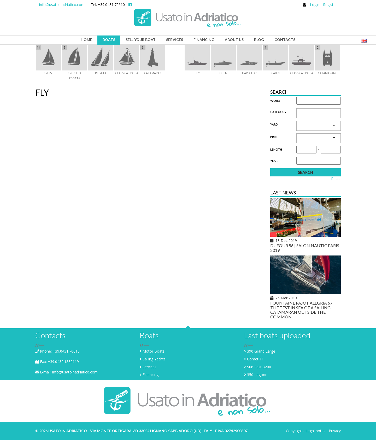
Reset (336, 178)
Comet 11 (255, 358)
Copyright (294, 430)
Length (276, 149)
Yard (274, 124)
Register (330, 4)
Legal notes (315, 430)
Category (278, 112)
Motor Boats (153, 351)
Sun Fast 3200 (259, 366)
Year (274, 160)
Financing (150, 374)
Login (314, 4)
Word (275, 100)
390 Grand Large (261, 351)
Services (149, 366)
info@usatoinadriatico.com (62, 4)
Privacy (335, 430)
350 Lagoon (257, 374)
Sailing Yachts (154, 358)
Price (274, 137)
